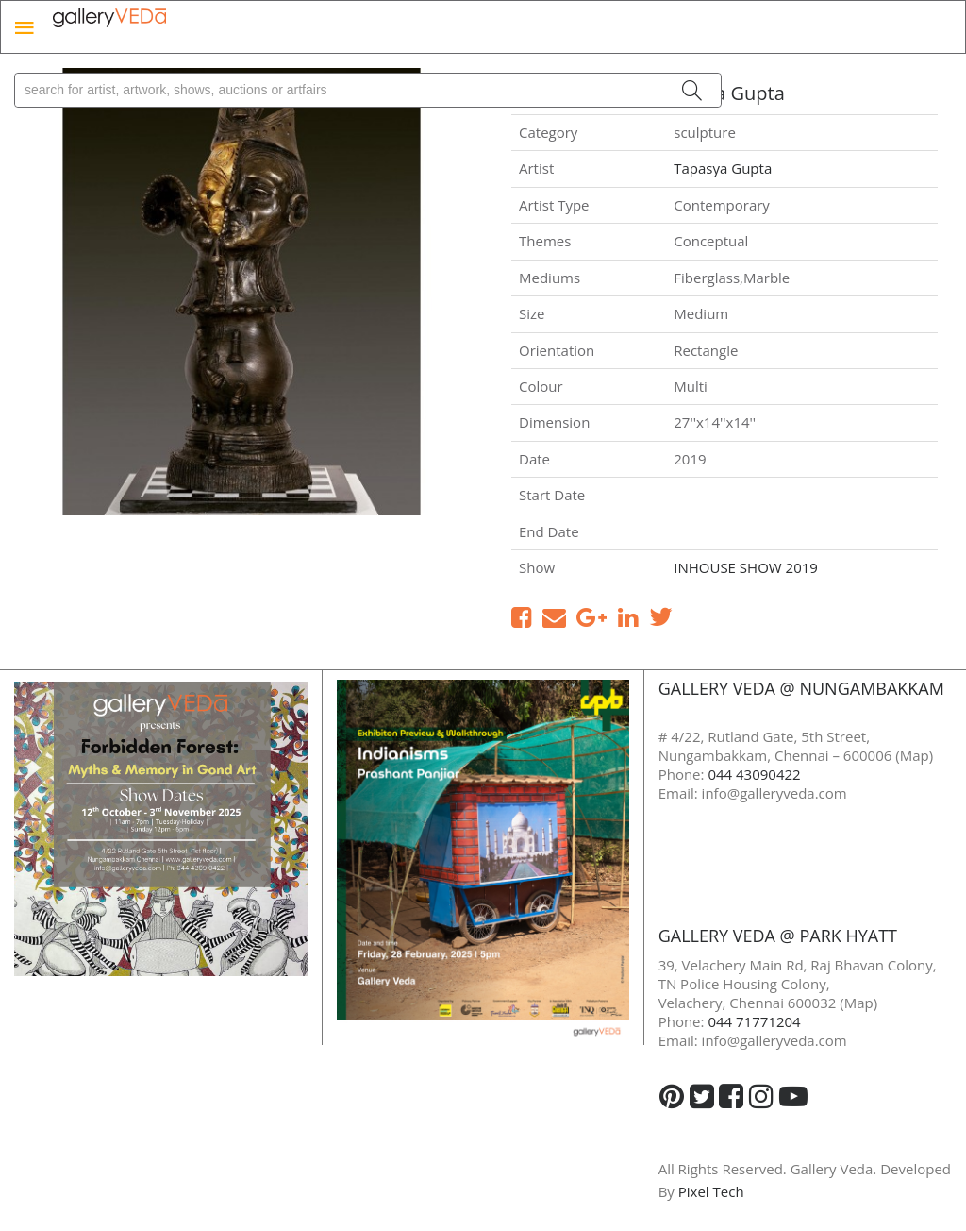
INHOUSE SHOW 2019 (746, 567)
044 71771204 (754, 1021)
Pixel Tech (711, 1191)
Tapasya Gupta (723, 168)
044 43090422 (754, 774)
